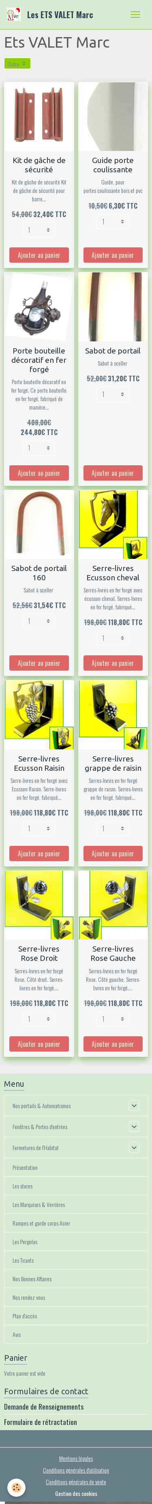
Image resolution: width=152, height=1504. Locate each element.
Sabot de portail (113, 350)
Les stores (22, 1186)
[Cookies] (16, 1488)
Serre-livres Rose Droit (39, 953)
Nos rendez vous (29, 1297)
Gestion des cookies (76, 1493)
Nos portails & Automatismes (42, 1105)
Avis (17, 1334)
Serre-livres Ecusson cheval (112, 573)
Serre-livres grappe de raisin (113, 763)
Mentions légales (76, 1458)
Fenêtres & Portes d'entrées (40, 1126)
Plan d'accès (25, 1316)
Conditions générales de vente (76, 1481)
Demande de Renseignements (43, 1406)
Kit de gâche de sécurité (39, 165)
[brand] (51, 14)
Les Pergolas (25, 1241)
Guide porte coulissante (113, 165)
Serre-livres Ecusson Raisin (39, 763)
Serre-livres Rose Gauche (113, 953)
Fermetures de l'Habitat (36, 1147)
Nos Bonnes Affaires (32, 1278)
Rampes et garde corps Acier (41, 1223)
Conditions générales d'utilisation (76, 1470)
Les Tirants (23, 1260)
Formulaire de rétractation (40, 1421)
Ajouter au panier (39, 255)
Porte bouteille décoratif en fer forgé (38, 360)
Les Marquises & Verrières (39, 1204)
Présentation (25, 1167)
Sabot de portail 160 (39, 573)
